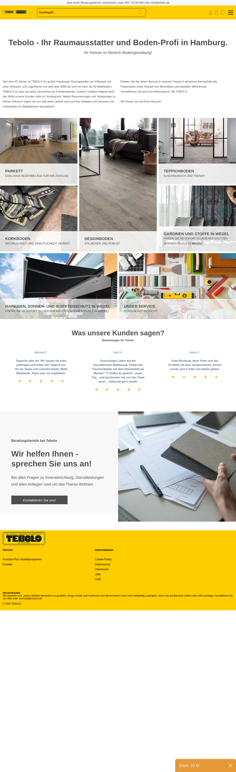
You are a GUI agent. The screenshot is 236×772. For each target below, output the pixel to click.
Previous (114, 169)
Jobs (98, 736)
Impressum (102, 731)
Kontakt (7, 726)
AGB (98, 741)
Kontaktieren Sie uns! (39, 662)
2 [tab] (5, 114)
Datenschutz (102, 726)
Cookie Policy (103, 721)
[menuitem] (211, 13)
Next (121, 169)
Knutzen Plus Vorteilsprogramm (22, 721)
